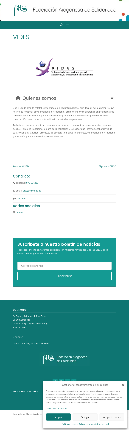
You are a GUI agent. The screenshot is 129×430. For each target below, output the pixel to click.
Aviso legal (104, 424)
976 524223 (32, 182)
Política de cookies (70, 424)
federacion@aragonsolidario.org (30, 323)
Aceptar (58, 417)
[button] (122, 384)
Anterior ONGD (21, 166)
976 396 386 (19, 327)
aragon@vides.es (32, 190)
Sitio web (21, 198)
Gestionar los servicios (57, 408)
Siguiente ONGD (107, 166)
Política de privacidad (88, 424)
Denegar (85, 417)
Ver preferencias (112, 417)
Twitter (19, 212)
